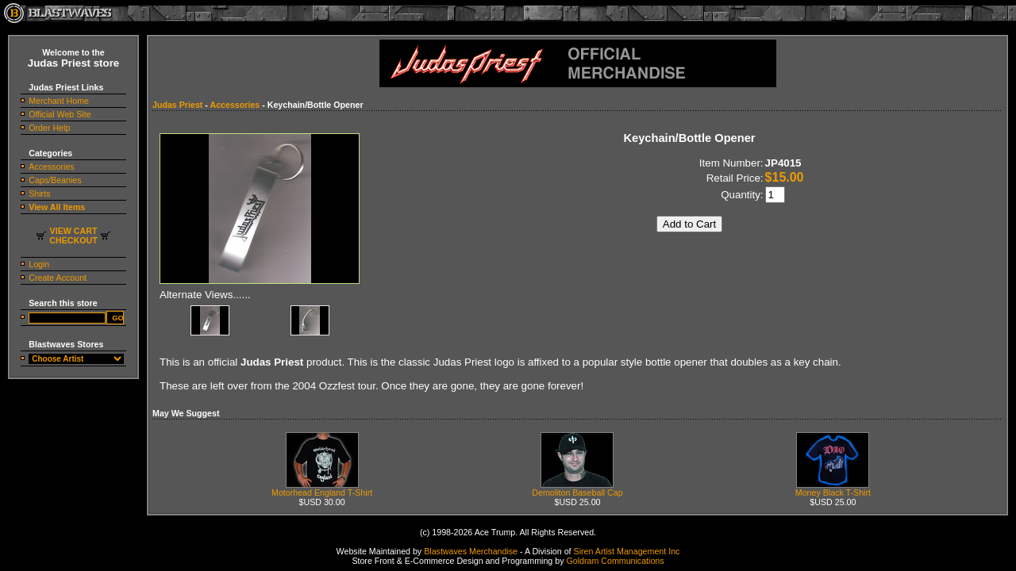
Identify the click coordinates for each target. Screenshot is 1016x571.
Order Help (49, 127)
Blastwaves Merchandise (471, 551)
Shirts (39, 193)
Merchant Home (59, 100)
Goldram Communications (615, 560)
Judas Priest (177, 104)
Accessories (51, 166)
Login (39, 264)
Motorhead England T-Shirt (321, 488)
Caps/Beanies (55, 180)
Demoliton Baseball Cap (577, 488)
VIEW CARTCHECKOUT (73, 235)
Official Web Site (59, 114)
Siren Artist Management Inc (627, 551)
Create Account (58, 277)
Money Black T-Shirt (833, 488)
